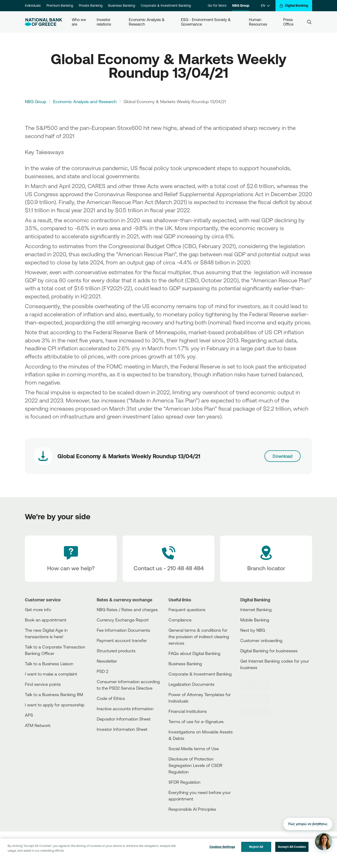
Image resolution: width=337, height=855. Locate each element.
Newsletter (107, 661)
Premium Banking (59, 5)
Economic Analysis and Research (85, 101)
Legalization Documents (191, 684)
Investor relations (104, 21)
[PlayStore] (258, 698)
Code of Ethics (111, 698)
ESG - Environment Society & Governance (206, 21)
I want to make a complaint (51, 673)
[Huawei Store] (258, 712)
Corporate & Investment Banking (166, 5)
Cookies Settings (222, 850)
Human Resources (258, 21)
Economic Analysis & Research (147, 21)
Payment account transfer (122, 640)
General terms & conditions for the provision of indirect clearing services (198, 636)
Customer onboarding (261, 640)
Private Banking (90, 5)
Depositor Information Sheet (124, 718)
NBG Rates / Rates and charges (127, 609)
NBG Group (240, 5)
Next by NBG (252, 630)
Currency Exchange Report (123, 619)
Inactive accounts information (125, 708)
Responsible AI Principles (192, 809)
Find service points (43, 684)
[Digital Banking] (293, 5)
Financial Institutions (187, 711)
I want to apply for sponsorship (54, 704)
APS (29, 715)
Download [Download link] (282, 456)
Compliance (179, 619)
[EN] (265, 5)
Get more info (38, 609)
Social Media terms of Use (193, 748)
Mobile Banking (254, 619)
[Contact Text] (168, 559)
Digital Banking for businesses (269, 650)
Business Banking (121, 5)
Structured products (116, 650)
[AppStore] (258, 685)
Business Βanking (185, 663)
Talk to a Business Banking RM (54, 694)
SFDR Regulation (184, 782)
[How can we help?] (71, 559)
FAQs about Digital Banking (194, 653)
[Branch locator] (266, 559)
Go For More (217, 5)
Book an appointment (45, 619)
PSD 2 (102, 671)
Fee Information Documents (123, 630)
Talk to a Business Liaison (49, 663)
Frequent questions (186, 609)
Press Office (288, 21)
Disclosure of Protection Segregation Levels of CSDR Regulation (195, 765)
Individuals (33, 5)
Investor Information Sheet (122, 729)
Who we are (79, 21)
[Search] (309, 22)
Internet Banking (256, 609)
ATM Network (38, 725)
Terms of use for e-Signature (196, 721)
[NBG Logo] (43, 22)
